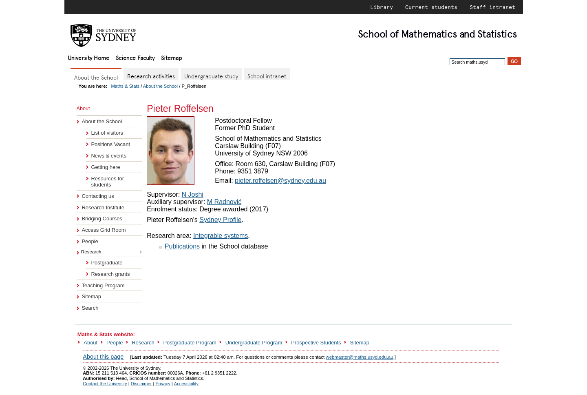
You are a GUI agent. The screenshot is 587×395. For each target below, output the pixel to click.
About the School (160, 86)
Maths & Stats (125, 86)
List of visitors (107, 133)
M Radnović (224, 201)
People (90, 241)
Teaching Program (103, 285)
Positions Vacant (110, 144)
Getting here (105, 167)
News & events (108, 156)
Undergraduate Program (253, 343)
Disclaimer (141, 383)
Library (381, 7)
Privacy (162, 383)
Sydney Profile (220, 219)
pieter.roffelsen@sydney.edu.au (280, 180)
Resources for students (107, 181)
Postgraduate (106, 263)
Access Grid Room (104, 230)
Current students (431, 7)
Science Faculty (135, 57)
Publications (182, 246)
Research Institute (103, 207)
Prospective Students (316, 343)
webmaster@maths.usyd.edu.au (359, 357)
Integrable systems (220, 235)
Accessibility (186, 383)
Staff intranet (492, 7)
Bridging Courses (102, 218)
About (90, 343)
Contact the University (105, 383)
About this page (103, 356)
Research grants (110, 274)
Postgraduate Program (189, 343)
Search (90, 308)
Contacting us (98, 196)
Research (143, 343)
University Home (88, 57)
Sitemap (171, 57)
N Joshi (192, 194)
